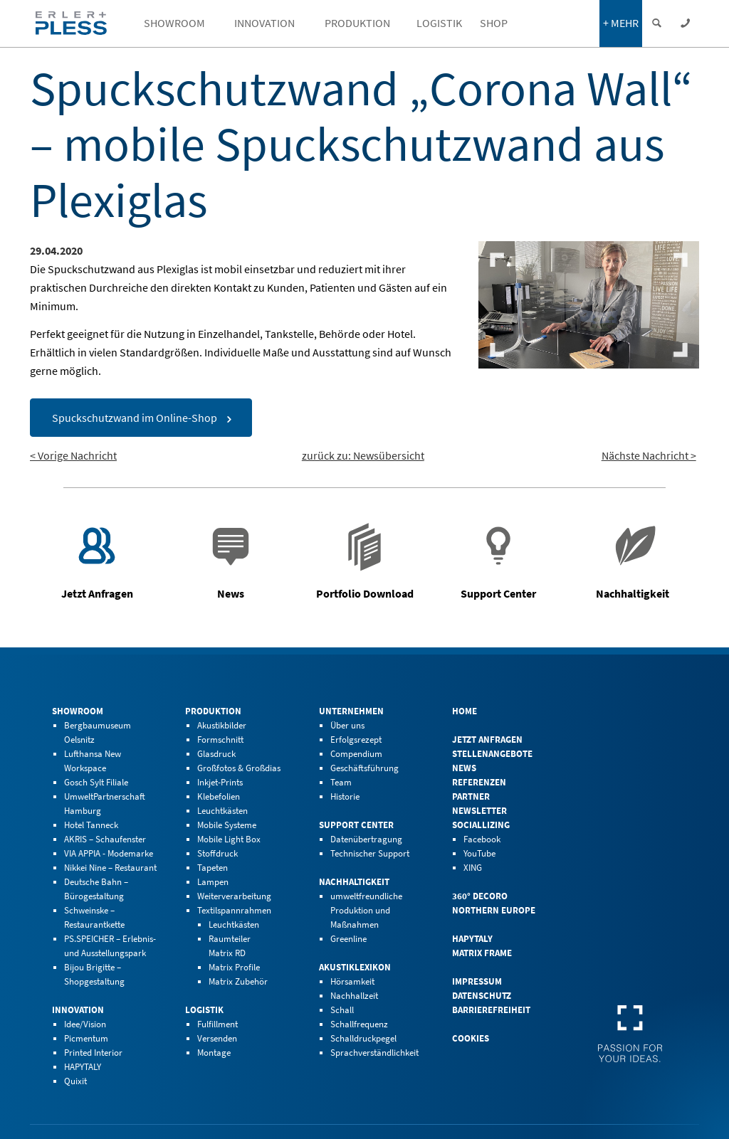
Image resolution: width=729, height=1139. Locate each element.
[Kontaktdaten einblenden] (685, 23)
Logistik (204, 1010)
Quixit (75, 1081)
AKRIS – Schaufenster (105, 839)
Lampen (213, 882)
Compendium (356, 754)
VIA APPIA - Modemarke (108, 853)
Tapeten (212, 868)
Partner (471, 796)
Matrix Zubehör (238, 981)
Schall (342, 1010)
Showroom (77, 711)
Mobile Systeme (226, 825)
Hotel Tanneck (91, 825)
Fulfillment (217, 1024)
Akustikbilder (221, 725)
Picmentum (86, 1038)
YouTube (479, 853)
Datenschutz (481, 996)
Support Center (356, 825)
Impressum (477, 981)
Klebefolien (218, 796)
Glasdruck (216, 754)
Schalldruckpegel (363, 1038)
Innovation (78, 1010)
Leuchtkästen (222, 811)
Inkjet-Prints (220, 782)
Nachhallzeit (354, 996)
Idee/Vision (85, 1024)
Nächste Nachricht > (649, 455)
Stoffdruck (217, 853)
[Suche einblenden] (656, 23)
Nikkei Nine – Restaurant (110, 868)
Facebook (481, 839)
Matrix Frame (482, 953)
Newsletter (479, 811)
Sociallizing (481, 825)
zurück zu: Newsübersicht (363, 455)
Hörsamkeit (352, 981)
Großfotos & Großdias (238, 768)
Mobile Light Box (229, 839)
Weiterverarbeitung (234, 896)
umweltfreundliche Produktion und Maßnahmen (366, 910)
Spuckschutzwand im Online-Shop (134, 417)
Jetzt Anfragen (487, 739)
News (464, 768)
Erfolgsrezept (356, 739)
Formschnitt (220, 739)
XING (472, 868)
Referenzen (479, 782)
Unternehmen (351, 711)
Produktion (213, 711)
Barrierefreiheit (491, 1010)
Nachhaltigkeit (354, 882)
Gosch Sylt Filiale (96, 782)
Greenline (348, 939)
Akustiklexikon (355, 967)
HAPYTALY (82, 1067)
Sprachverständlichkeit (374, 1053)
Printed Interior (93, 1053)
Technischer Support (369, 853)
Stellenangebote (492, 754)
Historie (345, 796)
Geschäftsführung (364, 768)
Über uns (347, 725)
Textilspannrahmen (234, 910)
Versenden (217, 1038)
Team (341, 782)
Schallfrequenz (359, 1024)
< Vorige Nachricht (73, 455)
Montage (214, 1053)
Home (464, 711)
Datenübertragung (366, 839)
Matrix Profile (234, 967)
